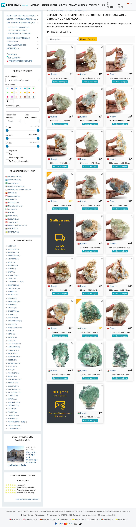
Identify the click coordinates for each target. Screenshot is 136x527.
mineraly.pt (107, 519)
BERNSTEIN (13, 275)
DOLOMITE (13, 295)
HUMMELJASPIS (14, 327)
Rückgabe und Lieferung (73, 511)
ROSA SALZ (13, 386)
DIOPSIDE (12, 291)
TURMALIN (13, 415)
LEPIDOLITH (13, 350)
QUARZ (12, 376)
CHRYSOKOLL (14, 288)
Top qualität (13, 58)
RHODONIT (13, 383)
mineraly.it (64, 519)
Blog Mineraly (27, 515)
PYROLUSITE (13, 373)
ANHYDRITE (13, 259)
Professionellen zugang (93, 511)
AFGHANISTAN (14, 176)
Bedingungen (11, 511)
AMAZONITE (13, 249)
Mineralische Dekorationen (21, 19)
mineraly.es (78, 519)
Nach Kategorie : (11, 76)
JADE (11, 330)
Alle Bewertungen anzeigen (27, 499)
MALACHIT (13, 353)
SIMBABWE (13, 232)
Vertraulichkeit (44, 511)
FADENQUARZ (14, 301)
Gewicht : (9, 135)
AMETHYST (13, 252)
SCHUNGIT (13, 396)
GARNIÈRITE (13, 311)
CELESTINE (13, 285)
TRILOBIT (12, 412)
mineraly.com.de (48, 519)
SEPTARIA (12, 399)
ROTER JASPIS (14, 392)
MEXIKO (12, 209)
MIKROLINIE (14, 357)
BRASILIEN (13, 183)
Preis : (8, 127)
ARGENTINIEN (14, 180)
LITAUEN (12, 199)
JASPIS (11, 334)
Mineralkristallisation (19, 33)
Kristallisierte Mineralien (21, 22)
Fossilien (13, 41)
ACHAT (12, 246)
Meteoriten (13, 48)
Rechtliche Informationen (27, 511)
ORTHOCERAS (14, 363)
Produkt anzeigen (60, 82)
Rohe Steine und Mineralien (21, 16)
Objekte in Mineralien (18, 38)
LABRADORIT (14, 343)
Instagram (52, 515)
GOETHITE (13, 317)
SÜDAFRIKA (13, 229)
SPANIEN (12, 193)
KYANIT (11, 340)
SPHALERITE (13, 405)
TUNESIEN (13, 222)
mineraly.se (121, 519)
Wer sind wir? (57, 511)
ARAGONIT (13, 265)
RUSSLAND (13, 219)
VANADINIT (13, 418)
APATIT (11, 262)
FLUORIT (12, 308)
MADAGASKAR (15, 206)
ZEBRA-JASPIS (14, 428)
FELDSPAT (12, 304)
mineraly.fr (14, 519)
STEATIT (12, 409)
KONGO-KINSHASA (16, 186)
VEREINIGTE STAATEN (17, 225)
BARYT (11, 272)
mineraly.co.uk (30, 519)
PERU (11, 212)
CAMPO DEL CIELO (15, 282)
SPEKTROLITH (14, 402)
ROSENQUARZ (14, 389)
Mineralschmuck (16, 45)
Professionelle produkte (19, 61)
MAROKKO (13, 203)
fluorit (52, 74)
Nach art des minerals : (11, 116)
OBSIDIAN (12, 360)
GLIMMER (12, 314)
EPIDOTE (12, 298)
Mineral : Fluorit (88, 39)
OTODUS (12, 366)
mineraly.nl (93, 519)
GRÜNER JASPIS (15, 321)
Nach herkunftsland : (31, 116)
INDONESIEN (14, 196)
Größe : (9, 143)
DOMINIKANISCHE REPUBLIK (19, 189)
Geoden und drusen (17, 30)
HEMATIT (12, 324)
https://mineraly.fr (108, 515)
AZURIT (12, 269)
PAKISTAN (13, 215)
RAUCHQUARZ (14, 379)
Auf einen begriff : (13, 106)
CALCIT (12, 278)
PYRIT (11, 370)
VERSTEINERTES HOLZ (17, 422)
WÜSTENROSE (14, 425)
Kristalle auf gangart (18, 27)
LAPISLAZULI (14, 347)
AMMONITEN (14, 255)
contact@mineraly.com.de (86, 515)
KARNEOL (12, 337)
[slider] (7, 130)
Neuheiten (12, 54)
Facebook (40, 515)
